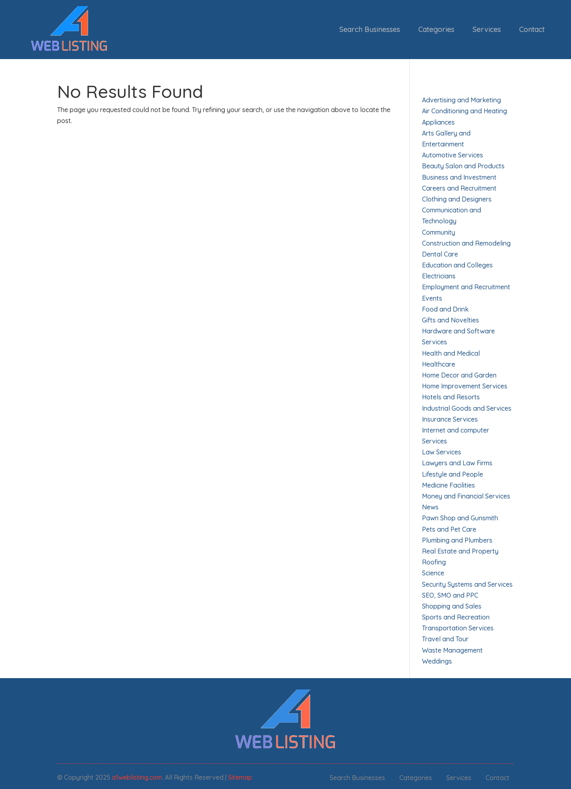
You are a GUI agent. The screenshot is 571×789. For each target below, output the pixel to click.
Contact (532, 29)
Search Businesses (369, 29)
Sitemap (240, 777)
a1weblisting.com (137, 777)
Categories (436, 29)
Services (487, 29)
